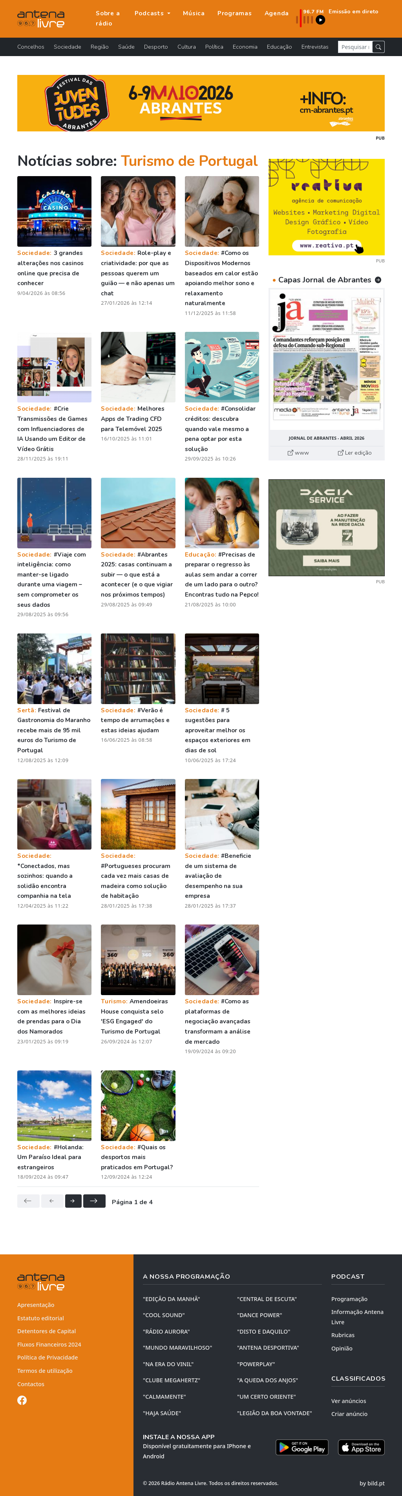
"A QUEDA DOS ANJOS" (267, 1380)
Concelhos (30, 47)
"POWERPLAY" (256, 1364)
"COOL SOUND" (164, 1315)
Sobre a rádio (108, 18)
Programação (349, 1299)
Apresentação (36, 1305)
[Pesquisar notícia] (355, 47)
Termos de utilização (45, 1370)
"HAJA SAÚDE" (162, 1413)
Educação (279, 47)
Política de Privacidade (47, 1357)
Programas (234, 13)
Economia (245, 47)
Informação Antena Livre (357, 1317)
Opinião (342, 1348)
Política (214, 47)
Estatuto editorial (40, 1318)
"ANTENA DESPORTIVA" (268, 1347)
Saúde (126, 47)
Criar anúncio (349, 1414)
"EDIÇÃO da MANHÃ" (171, 1299)
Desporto (156, 47)
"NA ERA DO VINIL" (168, 1364)
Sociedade (67, 47)
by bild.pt (372, 1483)
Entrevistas (315, 47)
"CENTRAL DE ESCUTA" (267, 1299)
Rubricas (342, 1335)
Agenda (277, 13)
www (298, 453)
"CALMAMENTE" (164, 1396)
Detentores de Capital (46, 1331)
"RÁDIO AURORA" (166, 1331)
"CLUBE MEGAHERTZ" (171, 1380)
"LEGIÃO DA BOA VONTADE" (274, 1413)
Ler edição (355, 453)
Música (194, 13)
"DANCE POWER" (259, 1315)
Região (100, 47)
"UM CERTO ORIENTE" (266, 1396)
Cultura (186, 47)
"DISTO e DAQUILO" (264, 1331)
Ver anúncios (348, 1401)
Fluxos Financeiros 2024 (49, 1344)
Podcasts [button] (150, 13)
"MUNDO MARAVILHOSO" (177, 1347)
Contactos (30, 1384)
